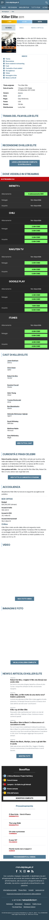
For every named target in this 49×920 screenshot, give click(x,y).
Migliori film (24, 7)
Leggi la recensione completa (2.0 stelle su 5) (24, 163)
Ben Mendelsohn (13, 406)
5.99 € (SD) (36, 237)
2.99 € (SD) (36, 227)
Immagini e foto (11, 75)
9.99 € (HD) (36, 310)
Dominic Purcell (13, 385)
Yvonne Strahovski (14, 400)
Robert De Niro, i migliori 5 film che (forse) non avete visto (28, 681)
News (4, 7)
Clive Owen (11, 368)
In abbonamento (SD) (36, 194)
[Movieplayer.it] (12, 2)
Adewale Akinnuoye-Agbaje (17, 414)
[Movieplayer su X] (21, 871)
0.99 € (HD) (36, 335)
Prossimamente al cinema (24, 857)
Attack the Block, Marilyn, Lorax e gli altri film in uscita (28, 743)
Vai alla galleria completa (24, 662)
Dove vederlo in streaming (15, 64)
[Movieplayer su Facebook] (17, 871)
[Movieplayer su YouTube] (28, 871)
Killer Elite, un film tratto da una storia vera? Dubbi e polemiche (27, 696)
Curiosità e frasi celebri (14, 68)
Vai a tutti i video (24, 599)
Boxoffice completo (24, 798)
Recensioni (12, 7)
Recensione (10, 61)
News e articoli (11, 78)
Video (21, 28)
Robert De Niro (12, 376)
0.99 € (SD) (36, 331)
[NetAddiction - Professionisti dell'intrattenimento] (29, 900)
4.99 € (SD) (36, 269)
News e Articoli (37, 28)
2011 (19, 96)
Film (13, 11)
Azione (20, 93)
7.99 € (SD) (36, 306)
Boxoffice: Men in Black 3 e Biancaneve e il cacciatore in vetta (27, 723)
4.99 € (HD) (36, 346)
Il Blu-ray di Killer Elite (19, 710)
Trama (8, 59)
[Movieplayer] (24, 867)
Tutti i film (35, 7)
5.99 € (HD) (36, 241)
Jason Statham (12, 361)
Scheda (8, 28)
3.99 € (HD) (36, 231)
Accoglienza (10, 71)
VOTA (40, 22)
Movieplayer (5, 11)
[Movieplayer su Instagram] (25, 871)
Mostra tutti (24, 756)
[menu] (2, 2)
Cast (7, 66)
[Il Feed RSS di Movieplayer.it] (32, 871)
